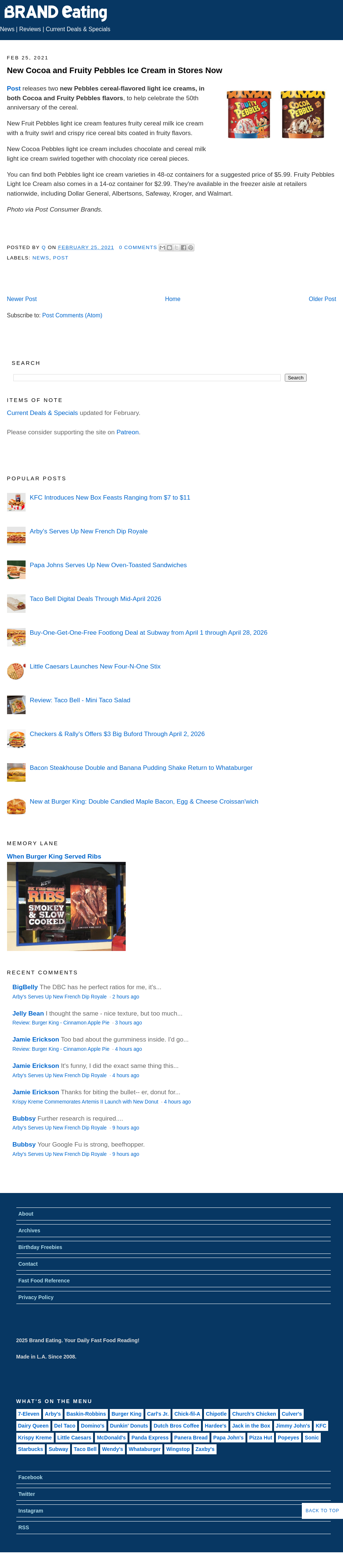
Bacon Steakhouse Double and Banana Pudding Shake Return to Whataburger (141, 767)
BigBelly (25, 987)
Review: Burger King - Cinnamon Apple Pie (62, 1023)
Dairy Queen (33, 1426)
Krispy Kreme (35, 1438)
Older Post (322, 299)
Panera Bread (191, 1438)
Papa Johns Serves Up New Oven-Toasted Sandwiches (108, 565)
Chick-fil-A (187, 1414)
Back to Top (322, 1510)
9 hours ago (125, 1128)
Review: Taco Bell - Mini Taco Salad (80, 700)
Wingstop (178, 1449)
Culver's (292, 1414)
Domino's (92, 1426)
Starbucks (30, 1449)
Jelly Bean (28, 1013)
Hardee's (216, 1426)
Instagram (31, 1511)
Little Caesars (74, 1438)
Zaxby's (205, 1449)
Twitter (27, 1494)
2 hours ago (125, 997)
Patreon (127, 432)
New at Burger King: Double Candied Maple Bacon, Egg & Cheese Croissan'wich (144, 801)
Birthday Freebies (40, 1247)
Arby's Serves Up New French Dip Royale (89, 531)
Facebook (31, 1477)
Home (173, 299)
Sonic (312, 1438)
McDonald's (111, 1438)
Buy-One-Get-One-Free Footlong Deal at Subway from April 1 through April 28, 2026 (148, 632)
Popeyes (288, 1438)
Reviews (30, 29)
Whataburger (145, 1449)
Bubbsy (24, 1118)
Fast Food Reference (44, 1281)
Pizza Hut (260, 1438)
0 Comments (138, 247)
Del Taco (64, 1426)
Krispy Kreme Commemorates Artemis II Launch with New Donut (86, 1102)
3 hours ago (128, 1023)
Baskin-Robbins (86, 1414)
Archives (29, 1230)
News (7, 29)
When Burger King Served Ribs (54, 856)
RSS (24, 1527)
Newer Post (22, 299)
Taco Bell (85, 1449)
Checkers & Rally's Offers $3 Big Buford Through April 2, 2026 (117, 734)
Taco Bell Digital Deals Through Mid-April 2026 (95, 598)
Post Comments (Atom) (72, 315)
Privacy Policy (36, 1297)
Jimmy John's (293, 1426)
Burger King (127, 1414)
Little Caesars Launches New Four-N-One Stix (95, 666)
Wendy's (112, 1449)
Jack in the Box (251, 1426)
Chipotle (216, 1414)
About (26, 1214)
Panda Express (149, 1438)
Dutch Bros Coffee (176, 1426)
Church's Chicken (254, 1414)
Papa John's (228, 1438)
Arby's (53, 1414)
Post (14, 88)
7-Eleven (29, 1414)
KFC (321, 1426)
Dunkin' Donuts (129, 1426)
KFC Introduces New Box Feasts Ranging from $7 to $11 (110, 497)
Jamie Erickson (36, 1039)
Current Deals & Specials (78, 29)
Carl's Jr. (158, 1414)
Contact (28, 1264)
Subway (58, 1449)
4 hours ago (128, 1049)
